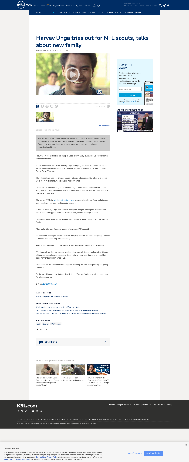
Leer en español (104, 126)
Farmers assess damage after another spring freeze (72, 412)
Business (91, 12)
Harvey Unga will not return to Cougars (52, 330)
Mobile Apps (114, 438)
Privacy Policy (52, 457)
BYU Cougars (56, 357)
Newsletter (126, 438)
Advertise (136, 438)
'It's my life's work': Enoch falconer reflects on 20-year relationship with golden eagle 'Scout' (47, 415)
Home (59, 12)
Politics (100, 12)
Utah (38, 357)
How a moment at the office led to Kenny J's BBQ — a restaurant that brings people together (98, 415)
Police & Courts (79, 12)
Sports (45, 357)
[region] (94, 452)
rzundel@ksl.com (49, 317)
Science (118, 12)
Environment (128, 12)
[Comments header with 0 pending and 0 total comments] (73, 375)
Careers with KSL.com (162, 438)
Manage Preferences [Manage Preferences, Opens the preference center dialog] (134, 453)
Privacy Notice (122, 133)
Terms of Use (132, 131)
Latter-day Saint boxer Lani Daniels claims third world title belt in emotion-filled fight (71, 346)
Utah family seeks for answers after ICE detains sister (58, 340)
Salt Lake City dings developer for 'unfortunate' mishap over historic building (67, 343)
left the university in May (64, 200)
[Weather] (97, 7)
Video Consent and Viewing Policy (17, 459)
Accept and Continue (153, 453)
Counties (67, 12)
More (138, 12)
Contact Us (146, 438)
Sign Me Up (130, 125)
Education (109, 12)
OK (186, 445)
